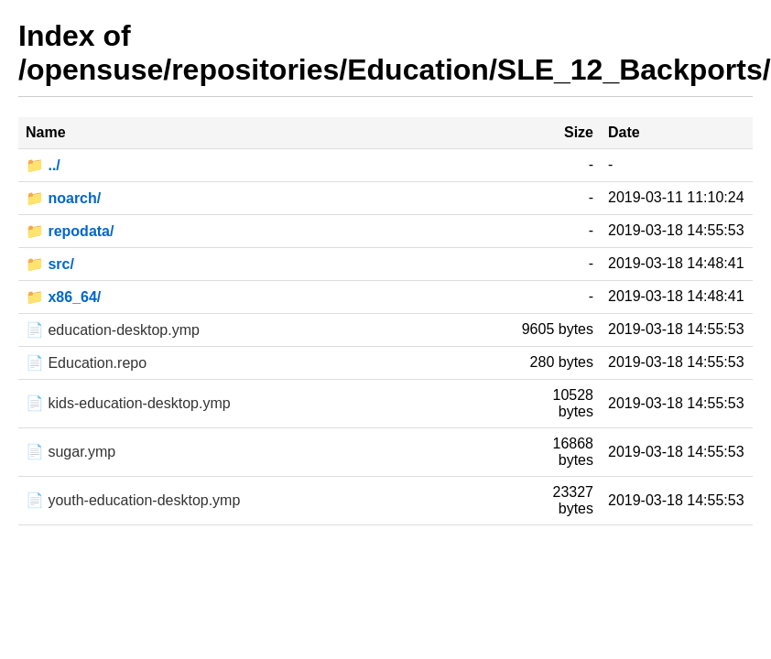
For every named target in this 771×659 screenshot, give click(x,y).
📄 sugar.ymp (70, 451)
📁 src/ (50, 264)
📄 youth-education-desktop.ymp (133, 500)
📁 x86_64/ (63, 297)
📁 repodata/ (70, 231)
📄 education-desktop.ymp (113, 330)
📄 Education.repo (86, 363)
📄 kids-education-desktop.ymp (128, 403)
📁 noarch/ (63, 198)
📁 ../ (43, 165)
